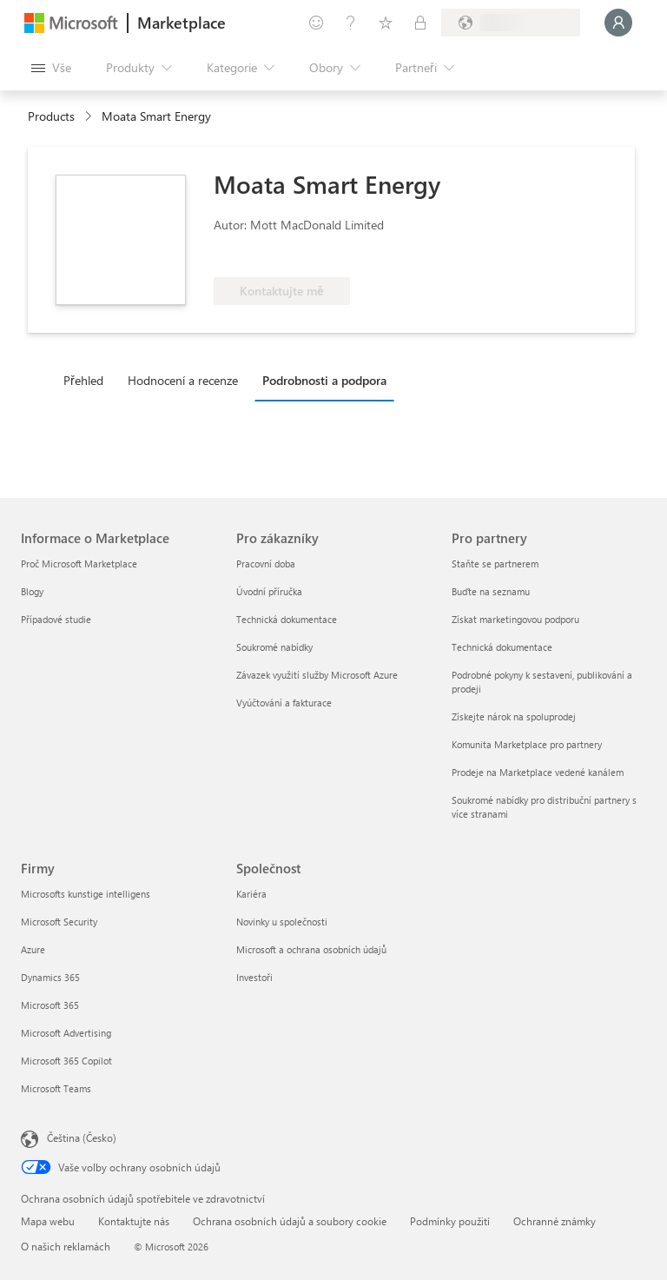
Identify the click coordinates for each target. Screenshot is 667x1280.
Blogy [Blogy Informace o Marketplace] (32, 591)
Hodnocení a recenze (183, 380)
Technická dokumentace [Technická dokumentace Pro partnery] (502, 646)
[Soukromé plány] (420, 22)
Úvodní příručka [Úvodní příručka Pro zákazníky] (269, 591)
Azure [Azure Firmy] (33, 949)
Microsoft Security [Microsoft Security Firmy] (59, 921)
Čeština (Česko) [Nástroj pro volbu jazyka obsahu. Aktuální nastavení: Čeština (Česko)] (81, 1137)
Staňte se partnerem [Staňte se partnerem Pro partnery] (495, 563)
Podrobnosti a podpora (324, 380)
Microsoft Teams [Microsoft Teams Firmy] (56, 1088)
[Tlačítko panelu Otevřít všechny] (51, 67)
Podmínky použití (450, 1221)
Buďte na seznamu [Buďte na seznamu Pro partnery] (491, 591)
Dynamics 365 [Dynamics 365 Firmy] (50, 977)
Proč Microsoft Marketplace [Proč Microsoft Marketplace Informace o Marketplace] (79, 563)
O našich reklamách (65, 1246)
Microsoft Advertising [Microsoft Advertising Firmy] (66, 1032)
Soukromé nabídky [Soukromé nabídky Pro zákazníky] (274, 646)
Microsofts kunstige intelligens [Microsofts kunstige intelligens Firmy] (85, 893)
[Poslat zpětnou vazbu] (316, 22)
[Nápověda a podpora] (351, 22)
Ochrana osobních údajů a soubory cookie (289, 1221)
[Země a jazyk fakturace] (510, 22)
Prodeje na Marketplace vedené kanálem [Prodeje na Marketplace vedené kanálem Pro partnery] (538, 772)
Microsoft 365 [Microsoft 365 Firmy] (50, 1004)
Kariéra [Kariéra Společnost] (251, 893)
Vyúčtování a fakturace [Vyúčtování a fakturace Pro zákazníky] (284, 702)
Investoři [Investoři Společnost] (254, 977)
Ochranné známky (554, 1221)
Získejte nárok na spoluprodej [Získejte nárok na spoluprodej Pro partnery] (514, 716)
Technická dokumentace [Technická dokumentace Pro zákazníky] (286, 619)
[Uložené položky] (386, 22)
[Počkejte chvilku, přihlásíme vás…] (618, 22)
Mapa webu (48, 1221)
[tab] (88, 380)
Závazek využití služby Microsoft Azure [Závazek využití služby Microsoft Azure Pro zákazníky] (317, 674)
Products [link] (51, 116)
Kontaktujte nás (133, 1221)
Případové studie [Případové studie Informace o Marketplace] (56, 619)
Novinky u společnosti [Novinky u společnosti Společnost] (281, 921)
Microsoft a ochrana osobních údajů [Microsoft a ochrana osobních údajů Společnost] (311, 949)
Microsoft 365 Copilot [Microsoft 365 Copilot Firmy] (66, 1060)
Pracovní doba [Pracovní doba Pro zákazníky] (265, 563)
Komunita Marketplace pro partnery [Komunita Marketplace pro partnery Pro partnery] (527, 744)
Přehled (83, 380)
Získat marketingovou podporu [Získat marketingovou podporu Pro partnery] (515, 619)
